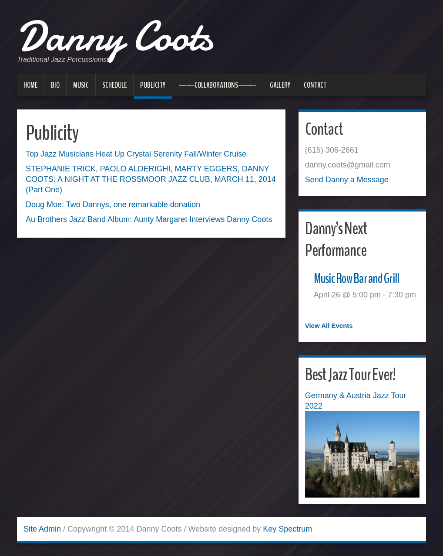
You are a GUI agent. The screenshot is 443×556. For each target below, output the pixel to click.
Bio (55, 85)
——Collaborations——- (217, 85)
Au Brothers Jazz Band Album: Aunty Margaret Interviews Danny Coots (149, 219)
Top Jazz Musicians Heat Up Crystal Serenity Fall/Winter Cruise (136, 154)
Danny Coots (126, 35)
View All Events (329, 325)
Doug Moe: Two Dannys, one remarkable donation (113, 204)
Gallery (280, 85)
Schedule (114, 85)
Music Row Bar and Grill (361, 278)
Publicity (152, 85)
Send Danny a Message (347, 179)
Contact (315, 85)
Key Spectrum (287, 528)
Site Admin (42, 528)
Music (81, 85)
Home (30, 85)
